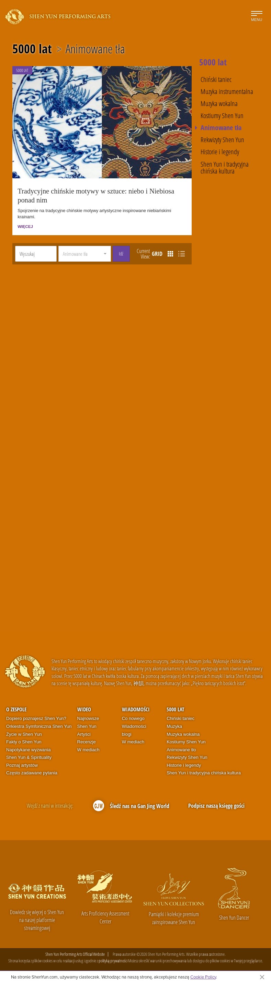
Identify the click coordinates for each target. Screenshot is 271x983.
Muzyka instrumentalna (227, 91)
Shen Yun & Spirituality (29, 758)
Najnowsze (88, 719)
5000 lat (32, 49)
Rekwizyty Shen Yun (222, 139)
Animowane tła (95, 49)
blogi (126, 735)
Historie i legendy (220, 151)
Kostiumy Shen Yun (222, 115)
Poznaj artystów (22, 765)
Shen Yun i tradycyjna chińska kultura (225, 167)
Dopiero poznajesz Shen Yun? (36, 719)
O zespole (16, 710)
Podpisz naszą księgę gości (216, 806)
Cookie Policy (203, 977)
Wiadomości (136, 710)
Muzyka (174, 727)
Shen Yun (87, 727)
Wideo (84, 710)
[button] (84, 255)
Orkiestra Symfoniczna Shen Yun (39, 727)
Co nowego (133, 719)
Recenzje (86, 742)
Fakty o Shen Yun (23, 742)
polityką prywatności (113, 962)
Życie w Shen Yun (24, 735)
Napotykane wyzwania (28, 750)
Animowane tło (181, 750)
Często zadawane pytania (31, 773)
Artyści (84, 735)
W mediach (88, 750)
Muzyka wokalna (219, 103)
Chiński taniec (216, 79)
